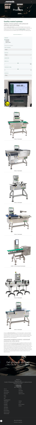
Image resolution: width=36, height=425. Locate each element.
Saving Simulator (6, 390)
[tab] (18, 35)
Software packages (6, 413)
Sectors (5, 395)
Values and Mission (6, 392)
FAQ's (4, 398)
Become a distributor (21, 404)
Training (5, 396)
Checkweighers (21, 390)
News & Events (6, 393)
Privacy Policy (20, 422)
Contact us (18, 369)
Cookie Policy (16, 422)
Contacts (20, 402)
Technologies (6, 402)
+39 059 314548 (18, 386)
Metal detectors (21, 392)
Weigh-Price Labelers (8, 42)
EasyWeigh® (5, 404)
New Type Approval (6, 410)
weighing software (22, 29)
